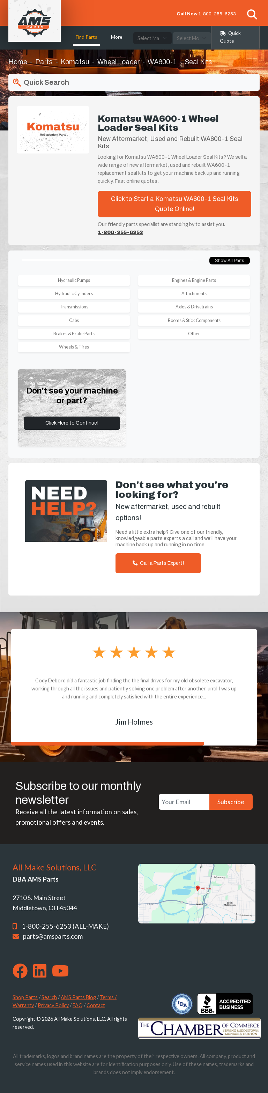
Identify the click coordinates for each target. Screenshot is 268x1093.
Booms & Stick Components (194, 320)
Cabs (74, 320)
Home (17, 62)
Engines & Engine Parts (194, 280)
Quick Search (40, 82)
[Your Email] (184, 802)
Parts (44, 62)
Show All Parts (229, 260)
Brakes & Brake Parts (74, 333)
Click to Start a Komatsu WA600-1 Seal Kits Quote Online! (174, 203)
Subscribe (230, 802)
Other (194, 333)
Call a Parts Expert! (158, 563)
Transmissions (74, 306)
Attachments (194, 293)
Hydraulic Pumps (74, 280)
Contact (96, 1005)
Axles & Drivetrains (194, 306)
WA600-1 (162, 62)
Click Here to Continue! (71, 423)
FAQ (78, 1005)
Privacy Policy (53, 1005)
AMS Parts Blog (78, 997)
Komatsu (75, 62)
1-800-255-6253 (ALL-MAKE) (65, 926)
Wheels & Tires (74, 347)
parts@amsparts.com (53, 936)
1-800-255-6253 (217, 13)
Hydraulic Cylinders (74, 293)
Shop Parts (25, 997)
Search (49, 997)
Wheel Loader (118, 62)
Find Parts (86, 37)
